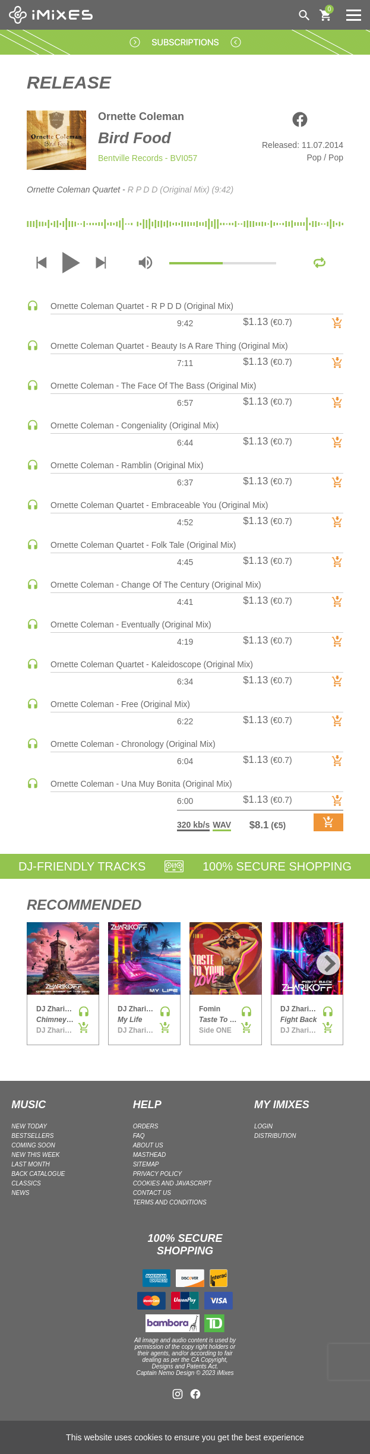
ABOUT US (148, 1145)
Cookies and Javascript (172, 1183)
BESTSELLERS (32, 1136)
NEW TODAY (29, 1126)
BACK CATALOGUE (38, 1174)
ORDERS (146, 1126)
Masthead (149, 1155)
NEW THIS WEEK (35, 1155)
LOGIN (263, 1126)
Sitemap (146, 1164)
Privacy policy (157, 1174)
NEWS (20, 1193)
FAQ (139, 1136)
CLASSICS (25, 1183)
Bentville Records (130, 158)
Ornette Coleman (141, 116)
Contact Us (152, 1193)
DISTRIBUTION (275, 1136)
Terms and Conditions (170, 1202)
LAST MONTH (30, 1164)
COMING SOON (33, 1145)
